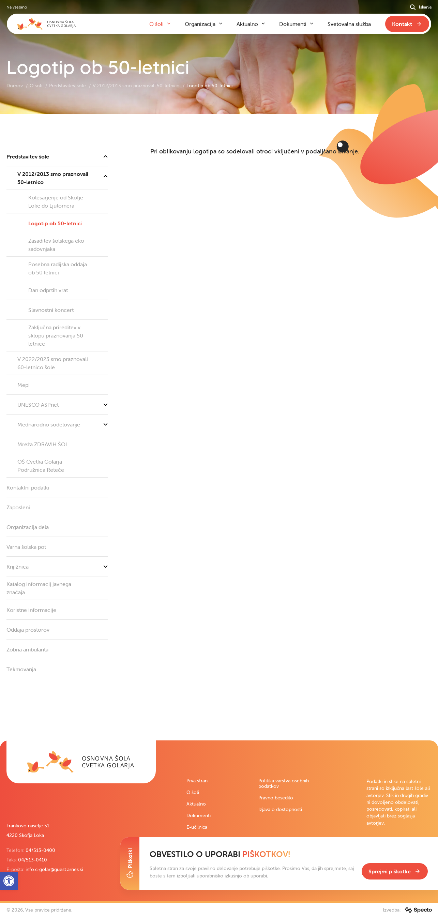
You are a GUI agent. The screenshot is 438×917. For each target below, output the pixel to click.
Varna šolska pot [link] (26, 546)
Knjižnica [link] (57, 566)
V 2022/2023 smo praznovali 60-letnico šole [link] (52, 363)
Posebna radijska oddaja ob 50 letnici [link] (57, 268)
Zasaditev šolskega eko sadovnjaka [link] (56, 244)
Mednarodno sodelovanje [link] (62, 424)
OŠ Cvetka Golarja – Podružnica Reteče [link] (42, 465)
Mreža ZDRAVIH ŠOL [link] (42, 444)
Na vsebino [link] (16, 7)
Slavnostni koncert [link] (51, 309)
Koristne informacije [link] (31, 609)
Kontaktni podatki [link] (27, 487)
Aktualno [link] (196, 804)
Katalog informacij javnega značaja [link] (38, 588)
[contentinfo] (219, 427)
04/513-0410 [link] (32, 860)
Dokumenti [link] (198, 815)
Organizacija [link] (200, 23)
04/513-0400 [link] (40, 850)
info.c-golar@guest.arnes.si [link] (54, 869)
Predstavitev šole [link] (68, 85)
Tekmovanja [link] (21, 669)
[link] (81, 761)
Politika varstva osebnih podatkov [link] (283, 783)
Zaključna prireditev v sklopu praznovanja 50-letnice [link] (57, 335)
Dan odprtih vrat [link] (48, 290)
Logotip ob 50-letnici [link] (55, 223)
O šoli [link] (37, 85)
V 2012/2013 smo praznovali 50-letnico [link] (137, 85)
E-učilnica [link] (196, 827)
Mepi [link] (23, 384)
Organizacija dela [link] (27, 527)
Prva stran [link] (197, 781)
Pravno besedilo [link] (275, 798)
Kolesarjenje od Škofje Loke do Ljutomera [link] (55, 201)
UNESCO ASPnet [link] (62, 405)
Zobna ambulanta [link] (27, 649)
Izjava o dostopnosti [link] (280, 809)
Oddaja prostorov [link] (27, 629)
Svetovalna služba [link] (349, 23)
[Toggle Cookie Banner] (129, 863)
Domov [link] (15, 85)
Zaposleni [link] (18, 507)
